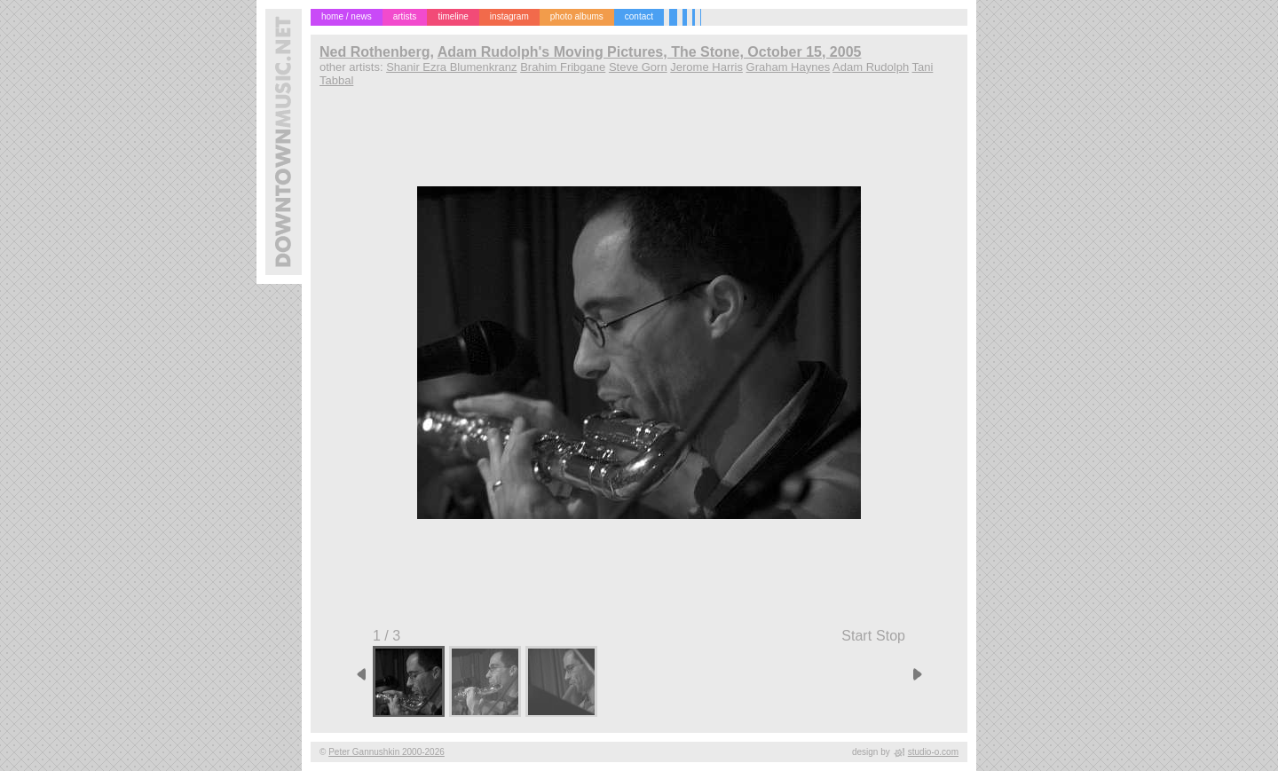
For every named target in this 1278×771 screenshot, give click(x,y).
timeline (453, 16)
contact (639, 16)
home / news (346, 16)
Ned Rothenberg (375, 51)
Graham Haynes (788, 67)
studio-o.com (933, 752)
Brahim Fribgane (562, 67)
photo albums (577, 16)
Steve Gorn (638, 67)
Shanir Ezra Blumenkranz (451, 67)
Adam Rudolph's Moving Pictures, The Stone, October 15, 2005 (650, 51)
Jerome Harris (706, 67)
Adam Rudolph (870, 67)
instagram (509, 16)
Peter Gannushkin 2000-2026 (386, 752)
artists (405, 16)
